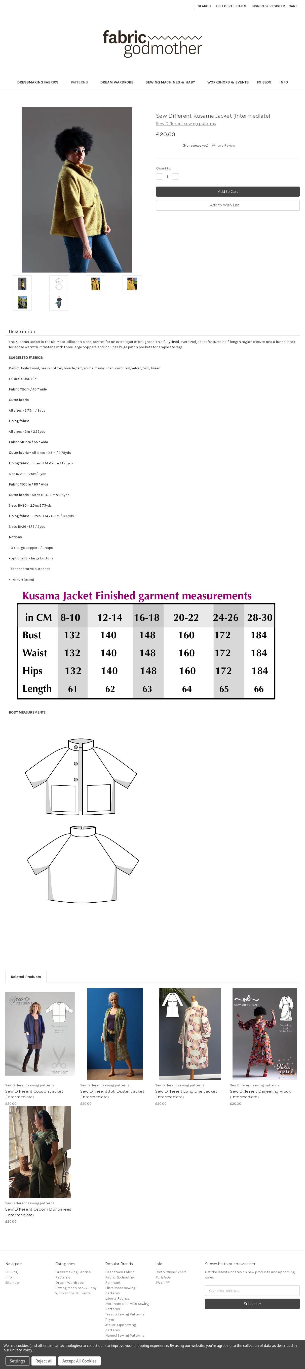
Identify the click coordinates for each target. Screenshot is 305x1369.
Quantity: (163, 168)
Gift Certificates (231, 6)
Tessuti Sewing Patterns (124, 1314)
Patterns (81, 82)
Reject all (43, 1361)
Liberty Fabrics (117, 1298)
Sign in (258, 6)
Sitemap (12, 1282)
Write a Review (223, 145)
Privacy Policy (21, 1350)
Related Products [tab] (26, 977)
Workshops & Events (228, 82)
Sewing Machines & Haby (172, 82)
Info (283, 82)
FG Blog (264, 82)
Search (204, 6)
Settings (17, 1361)
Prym (109, 1319)
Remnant (113, 1282)
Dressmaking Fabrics (40, 82)
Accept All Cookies (79, 1361)
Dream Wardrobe (119, 82)
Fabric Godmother (120, 1277)
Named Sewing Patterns (124, 1335)
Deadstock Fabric (119, 1272)
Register (277, 6)
